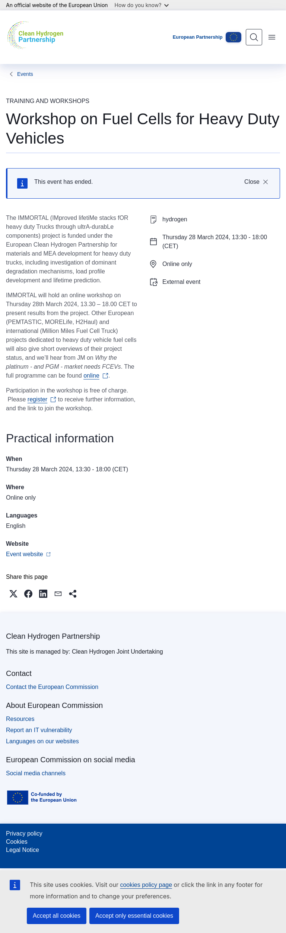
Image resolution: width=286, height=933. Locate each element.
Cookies (17, 842)
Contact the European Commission (52, 687)
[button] (13, 594)
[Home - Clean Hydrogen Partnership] (37, 37)
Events (25, 74)
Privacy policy (24, 833)
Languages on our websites (42, 741)
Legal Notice (22, 850)
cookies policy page (146, 885)
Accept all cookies (56, 916)
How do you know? (142, 5)
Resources (20, 719)
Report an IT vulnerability (39, 730)
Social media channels (36, 773)
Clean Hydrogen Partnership (53, 636)
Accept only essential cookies (134, 916)
